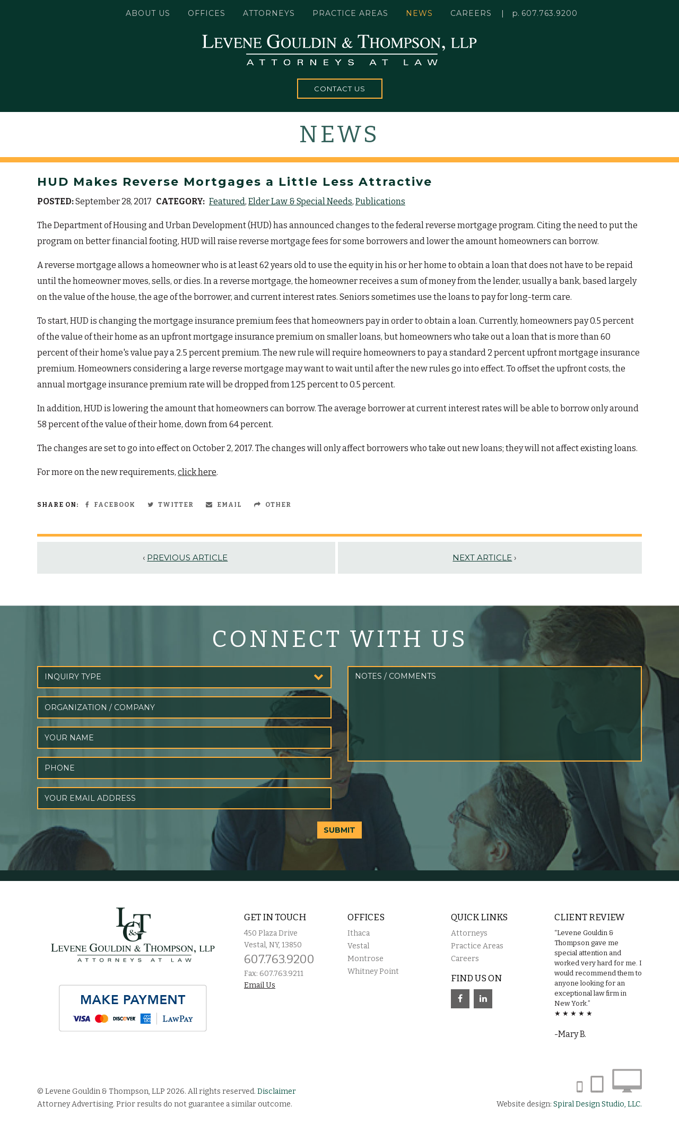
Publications (380, 201)
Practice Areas (477, 945)
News (419, 13)
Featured (227, 201)
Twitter (170, 504)
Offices (206, 13)
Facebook (110, 504)
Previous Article (187, 557)
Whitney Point (373, 971)
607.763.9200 (549, 13)
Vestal (358, 945)
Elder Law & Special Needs (300, 201)
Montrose (365, 958)
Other (272, 504)
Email (224, 504)
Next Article (482, 557)
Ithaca (358, 933)
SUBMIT (339, 830)
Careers (471, 13)
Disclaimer (276, 1091)
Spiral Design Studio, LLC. (597, 1104)
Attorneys (269, 13)
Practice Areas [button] (350, 13)
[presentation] (428, 790)
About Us (148, 13)
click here (197, 472)
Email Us (259, 985)
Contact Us (339, 88)
